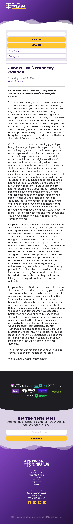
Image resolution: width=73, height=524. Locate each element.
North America (16, 81)
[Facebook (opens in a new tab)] (29, 502)
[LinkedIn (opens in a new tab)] (44, 502)
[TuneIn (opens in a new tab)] (38, 386)
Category (14, 56)
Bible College (36, 477)
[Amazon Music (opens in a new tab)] (42, 391)
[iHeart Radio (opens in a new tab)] (28, 391)
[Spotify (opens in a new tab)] (36, 396)
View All (36, 45)
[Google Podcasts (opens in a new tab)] (53, 386)
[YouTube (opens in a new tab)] (34, 502)
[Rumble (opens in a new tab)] (39, 502)
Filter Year (14, 51)
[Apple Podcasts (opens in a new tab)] (21, 386)
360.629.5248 (36, 495)
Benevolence (36, 473)
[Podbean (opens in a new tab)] (56, 391)
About (36, 470)
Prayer (36, 480)
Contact (36, 482)
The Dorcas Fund (36, 475)
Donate (36, 484)
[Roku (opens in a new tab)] (15, 391)
